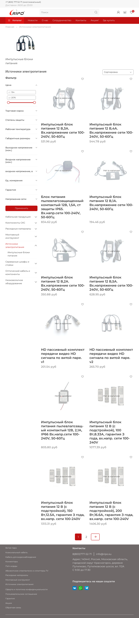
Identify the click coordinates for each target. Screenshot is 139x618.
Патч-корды (11, 566)
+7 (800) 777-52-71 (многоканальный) (23, 2)
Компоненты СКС (15, 222)
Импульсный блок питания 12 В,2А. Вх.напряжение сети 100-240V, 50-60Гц (63, 283)
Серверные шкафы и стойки (17, 263)
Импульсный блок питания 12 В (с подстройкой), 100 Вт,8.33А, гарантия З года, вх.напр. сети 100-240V (109, 432)
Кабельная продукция (18, 217)
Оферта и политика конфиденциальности (26, 589)
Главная (9, 27)
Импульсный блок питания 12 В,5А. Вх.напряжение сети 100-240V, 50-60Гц (111, 283)
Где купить (109, 20)
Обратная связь (13, 607)
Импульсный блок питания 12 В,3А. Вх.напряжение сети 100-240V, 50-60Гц (63, 130)
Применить (21, 208)
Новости (32, 20)
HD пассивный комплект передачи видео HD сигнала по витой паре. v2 (111, 356)
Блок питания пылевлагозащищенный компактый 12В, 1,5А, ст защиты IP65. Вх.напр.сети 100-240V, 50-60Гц (62, 207)
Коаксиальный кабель (16, 552)
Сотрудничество (62, 20)
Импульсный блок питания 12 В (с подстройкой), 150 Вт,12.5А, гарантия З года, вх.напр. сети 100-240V (62, 511)
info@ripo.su (103, 554)
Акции (8, 603)
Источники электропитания (14, 245)
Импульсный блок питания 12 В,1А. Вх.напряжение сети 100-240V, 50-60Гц (111, 203)
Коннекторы (11, 561)
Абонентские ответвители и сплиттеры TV (26, 571)
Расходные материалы (18, 228)
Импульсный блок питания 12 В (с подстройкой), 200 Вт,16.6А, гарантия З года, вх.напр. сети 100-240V (111, 511)
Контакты (81, 20)
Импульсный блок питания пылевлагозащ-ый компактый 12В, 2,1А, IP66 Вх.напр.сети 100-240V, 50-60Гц (62, 430)
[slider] (8, 102)
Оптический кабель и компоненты (17, 272)
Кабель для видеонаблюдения (20, 557)
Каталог (15, 20)
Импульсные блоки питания (19, 254)
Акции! (95, 20)
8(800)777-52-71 (82, 554)
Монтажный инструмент (12, 236)
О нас (45, 20)
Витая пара (11, 548)
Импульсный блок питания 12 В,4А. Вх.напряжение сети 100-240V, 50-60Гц (111, 130)
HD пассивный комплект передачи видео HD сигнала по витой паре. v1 (62, 356)
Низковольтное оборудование (14, 282)
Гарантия (10, 598)
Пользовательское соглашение (21, 594)
